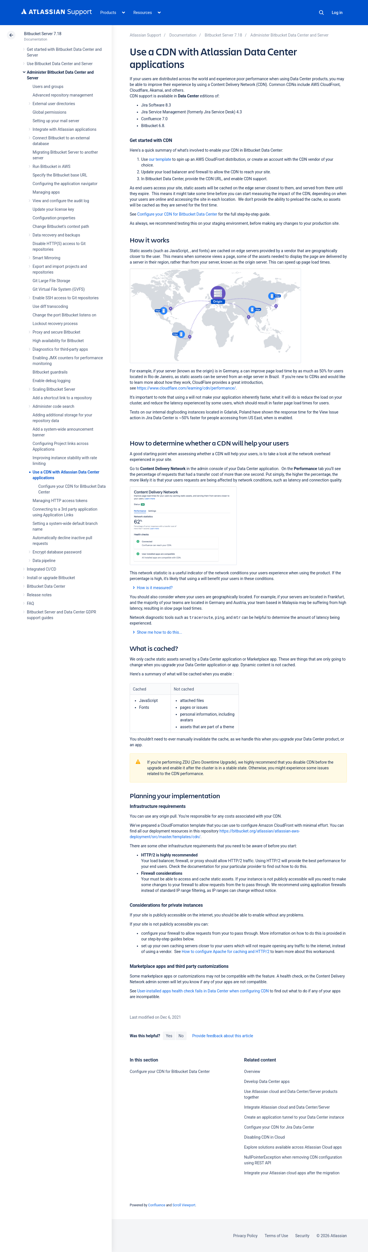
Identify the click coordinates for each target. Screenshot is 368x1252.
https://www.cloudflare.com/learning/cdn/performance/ (186, 388)
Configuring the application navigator (65, 183)
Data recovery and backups (56, 235)
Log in (337, 12)
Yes (169, 1036)
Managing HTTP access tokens (60, 500)
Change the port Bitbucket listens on (64, 315)
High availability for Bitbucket (58, 340)
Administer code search (53, 406)
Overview (252, 1071)
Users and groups (48, 86)
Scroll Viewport (184, 1205)
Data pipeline (44, 560)
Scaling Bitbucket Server (54, 389)
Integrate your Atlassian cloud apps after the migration (291, 1173)
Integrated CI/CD (41, 569)
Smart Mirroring (46, 258)
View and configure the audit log (61, 200)
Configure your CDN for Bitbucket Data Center (177, 214)
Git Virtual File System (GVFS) (59, 289)
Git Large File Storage (51, 280)
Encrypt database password (57, 552)
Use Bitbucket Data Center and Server (60, 63)
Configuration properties (54, 218)
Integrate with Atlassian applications (64, 129)
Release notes (39, 595)
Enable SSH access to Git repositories (66, 298)
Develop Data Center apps (266, 1081)
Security (302, 1235)
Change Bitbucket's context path (61, 226)
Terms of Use (276, 1235)
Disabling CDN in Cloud (264, 1137)
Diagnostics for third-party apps (60, 349)
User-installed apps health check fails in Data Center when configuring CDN (203, 991)
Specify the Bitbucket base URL (60, 175)
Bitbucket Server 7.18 (42, 33)
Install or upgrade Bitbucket (51, 577)
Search (321, 12)
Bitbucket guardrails (50, 372)
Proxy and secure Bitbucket (56, 332)
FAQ (30, 603)
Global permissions (50, 112)
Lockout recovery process (55, 323)
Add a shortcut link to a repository (62, 398)
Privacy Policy (245, 1235)
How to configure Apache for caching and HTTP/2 (225, 951)
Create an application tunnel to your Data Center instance (294, 1117)
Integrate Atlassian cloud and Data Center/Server (287, 1107)
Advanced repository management (63, 95)
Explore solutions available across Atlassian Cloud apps (293, 1147)
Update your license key (53, 209)
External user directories (54, 103)
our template (160, 159)
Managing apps (46, 192)
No (181, 1036)
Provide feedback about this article (222, 1036)
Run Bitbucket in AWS (51, 166)
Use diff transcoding (50, 306)
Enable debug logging (51, 380)
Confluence (156, 1205)
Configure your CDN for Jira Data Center (279, 1127)
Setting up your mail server (56, 121)
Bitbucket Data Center (46, 586)
